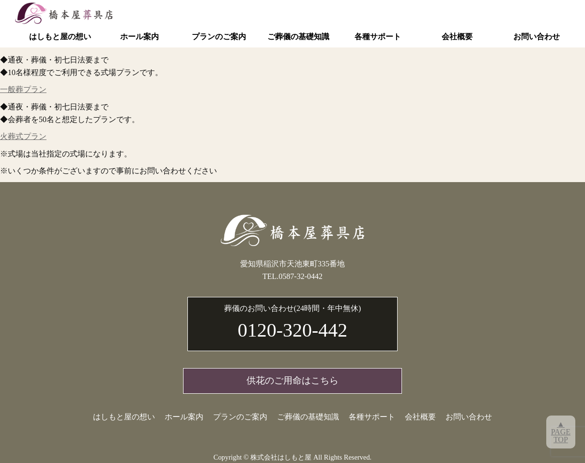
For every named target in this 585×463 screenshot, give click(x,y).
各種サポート (377, 36)
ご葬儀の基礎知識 (298, 36)
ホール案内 (139, 36)
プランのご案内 (219, 36)
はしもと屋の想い (60, 36)
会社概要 (457, 36)
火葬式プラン (23, 136)
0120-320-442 (292, 321)
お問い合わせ (536, 36)
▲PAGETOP (560, 432)
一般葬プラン (23, 89)
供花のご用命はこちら (292, 380)
